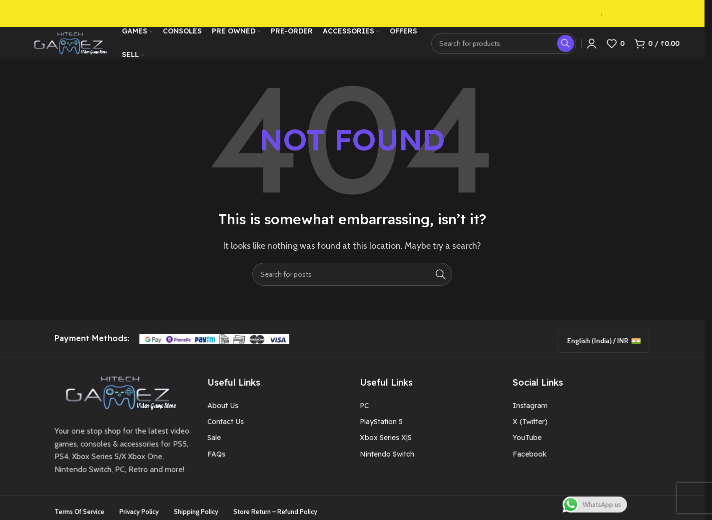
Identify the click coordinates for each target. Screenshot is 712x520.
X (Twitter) (530, 427)
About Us (222, 410)
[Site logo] (68, 41)
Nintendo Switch (387, 459)
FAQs (216, 459)
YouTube (527, 443)
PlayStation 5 (381, 427)
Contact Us (225, 427)
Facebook (530, 459)
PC (364, 410)
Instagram (530, 410)
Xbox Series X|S (386, 443)
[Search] (503, 42)
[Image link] (117, 397)
